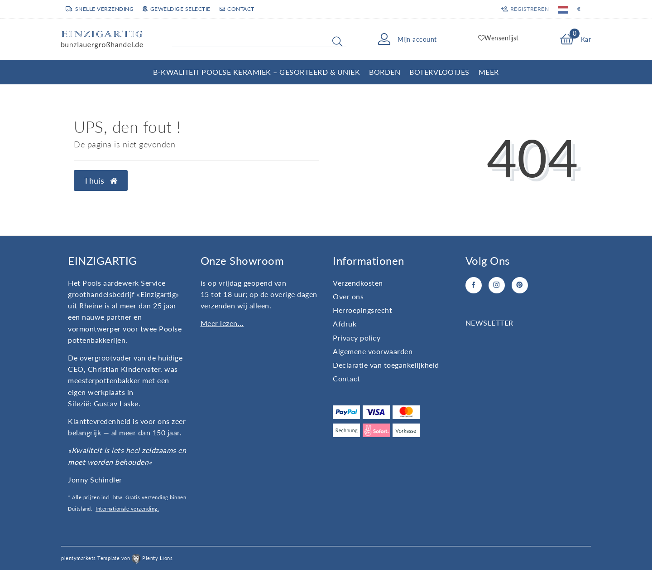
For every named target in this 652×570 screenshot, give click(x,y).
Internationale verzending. (127, 509)
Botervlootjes (439, 72)
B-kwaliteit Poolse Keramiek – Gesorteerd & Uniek (256, 72)
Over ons (348, 296)
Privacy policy (356, 337)
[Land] (563, 9)
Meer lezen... (222, 323)
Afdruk (344, 323)
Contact (237, 8)
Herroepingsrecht (362, 310)
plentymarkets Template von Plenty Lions (117, 558)
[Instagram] (497, 285)
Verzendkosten (358, 282)
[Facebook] (473, 285)
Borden (384, 72)
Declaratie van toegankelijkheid (386, 365)
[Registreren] (524, 9)
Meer (489, 72)
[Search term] (259, 39)
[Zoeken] (337, 41)
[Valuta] (579, 9)
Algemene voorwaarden (372, 351)
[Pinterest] (520, 285)
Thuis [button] (101, 180)
